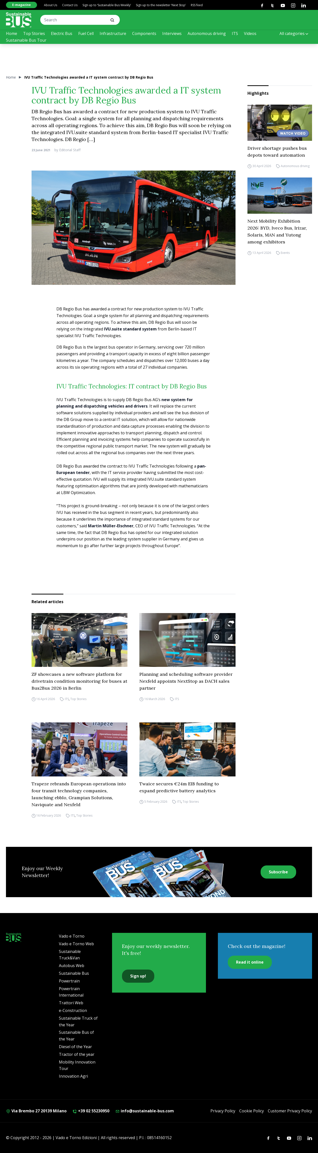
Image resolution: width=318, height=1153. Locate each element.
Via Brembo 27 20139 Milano (36, 1111)
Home (11, 33)
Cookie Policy (251, 1111)
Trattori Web (71, 1002)
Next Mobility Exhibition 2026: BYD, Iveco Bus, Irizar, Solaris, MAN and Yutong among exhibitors (277, 231)
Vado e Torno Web (76, 943)
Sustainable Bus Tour (26, 40)
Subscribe (278, 872)
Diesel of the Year (75, 1046)
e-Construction (73, 1010)
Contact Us (70, 5)
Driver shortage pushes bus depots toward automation (277, 151)
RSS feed (197, 5)
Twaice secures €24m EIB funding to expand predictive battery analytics (179, 787)
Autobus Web (71, 965)
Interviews (172, 33)
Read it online (250, 962)
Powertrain (69, 981)
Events (285, 253)
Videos (250, 33)
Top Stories (34, 33)
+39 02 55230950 (91, 1111)
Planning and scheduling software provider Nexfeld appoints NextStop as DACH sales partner (186, 681)
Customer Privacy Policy (290, 1111)
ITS (235, 33)
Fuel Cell (86, 33)
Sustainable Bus (74, 973)
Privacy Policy (222, 1111)
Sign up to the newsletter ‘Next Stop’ (161, 5)
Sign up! (138, 976)
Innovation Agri (73, 1076)
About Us (50, 5)
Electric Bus (61, 33)
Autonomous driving (207, 33)
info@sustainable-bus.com (144, 1111)
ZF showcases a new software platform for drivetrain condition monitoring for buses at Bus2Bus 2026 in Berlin (79, 681)
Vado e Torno (71, 936)
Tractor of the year (76, 1054)
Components (144, 33)
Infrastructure (113, 33)
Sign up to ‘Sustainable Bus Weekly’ (106, 5)
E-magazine (21, 5)
